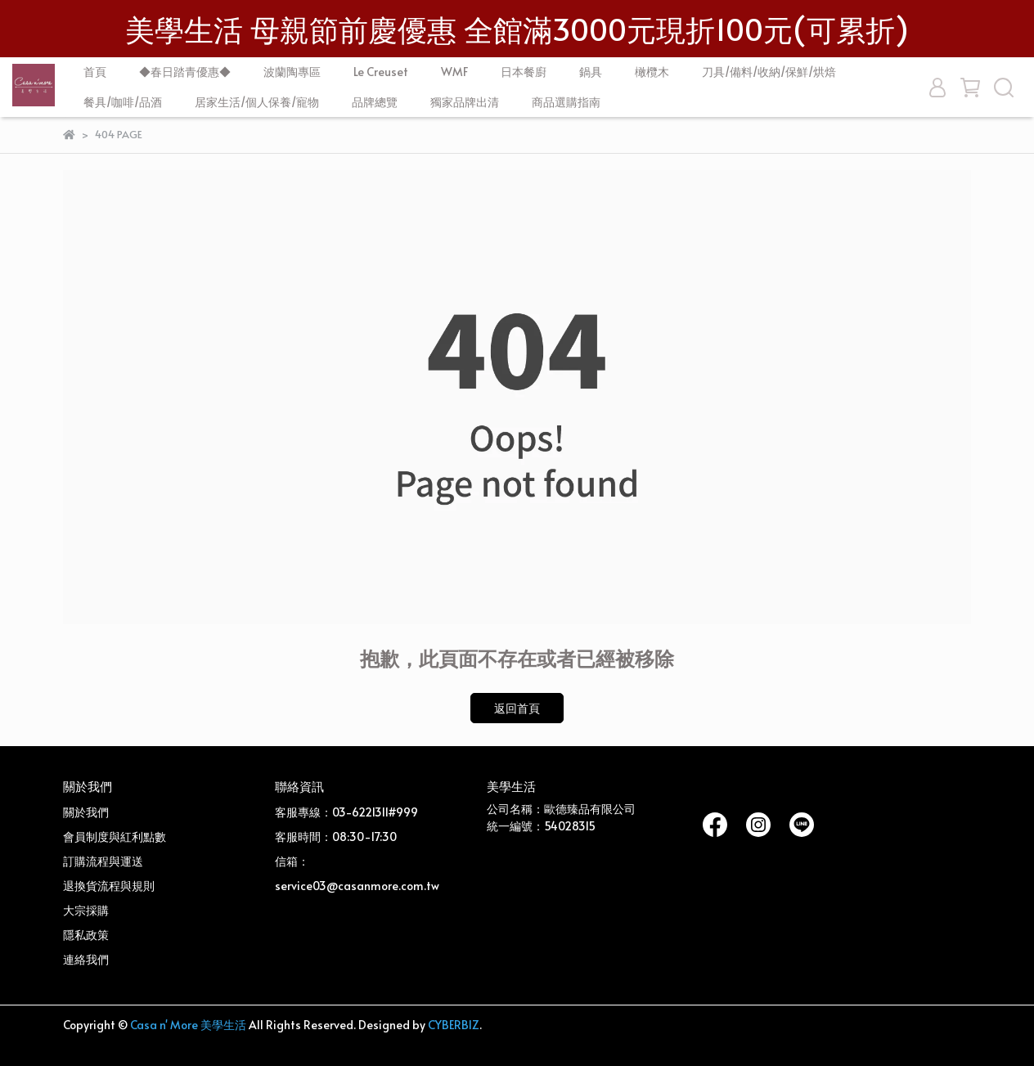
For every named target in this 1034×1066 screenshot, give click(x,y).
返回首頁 (517, 708)
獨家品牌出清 (464, 102)
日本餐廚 (523, 71)
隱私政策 (86, 934)
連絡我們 (86, 959)
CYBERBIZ (453, 1024)
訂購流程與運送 (103, 861)
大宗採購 (86, 910)
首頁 (94, 71)
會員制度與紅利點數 (114, 836)
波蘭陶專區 (292, 71)
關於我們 (86, 812)
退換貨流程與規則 (109, 885)
